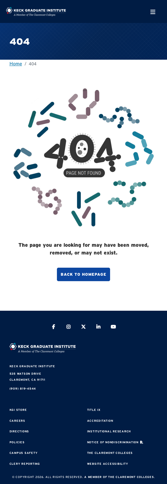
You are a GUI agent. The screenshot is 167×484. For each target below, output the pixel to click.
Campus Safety (23, 452)
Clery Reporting (24, 463)
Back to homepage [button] (83, 274)
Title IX (94, 409)
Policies (17, 442)
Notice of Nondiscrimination (113, 442)
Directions (19, 431)
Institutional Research (109, 431)
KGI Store (18, 409)
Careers (17, 420)
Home (15, 64)
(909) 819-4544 (22, 388)
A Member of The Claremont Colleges (119, 477)
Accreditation (100, 420)
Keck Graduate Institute (32, 366)
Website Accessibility (107, 463)
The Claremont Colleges (110, 452)
